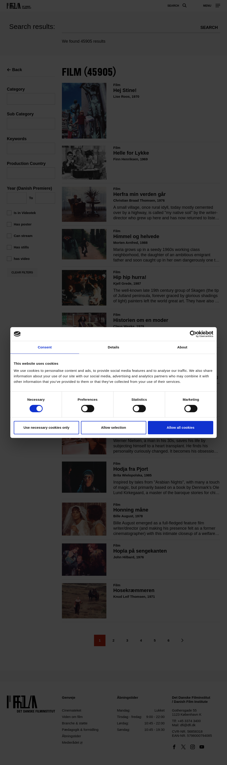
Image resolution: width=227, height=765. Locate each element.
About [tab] (182, 347)
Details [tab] (113, 347)
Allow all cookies (180, 427)
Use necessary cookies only (46, 427)
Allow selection (113, 427)
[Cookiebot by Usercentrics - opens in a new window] (193, 334)
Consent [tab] (45, 347)
